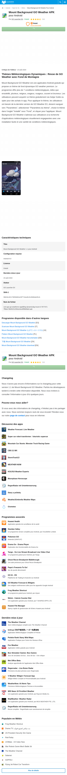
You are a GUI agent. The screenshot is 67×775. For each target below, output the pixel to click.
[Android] (8, 8)
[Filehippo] (8, 2)
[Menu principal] (65, 2)
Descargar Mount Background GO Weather (18, 323)
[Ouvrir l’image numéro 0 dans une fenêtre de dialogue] (11, 178)
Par (16, 19)
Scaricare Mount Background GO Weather (18, 326)
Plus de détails (33, 770)
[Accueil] (2, 8)
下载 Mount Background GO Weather (16, 341)
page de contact (17, 415)
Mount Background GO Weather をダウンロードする (22, 330)
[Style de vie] (15, 8)
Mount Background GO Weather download (18, 345)
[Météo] (23, 8)
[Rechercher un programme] (60, 2)
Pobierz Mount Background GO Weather (17, 334)
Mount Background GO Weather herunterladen (20, 338)
